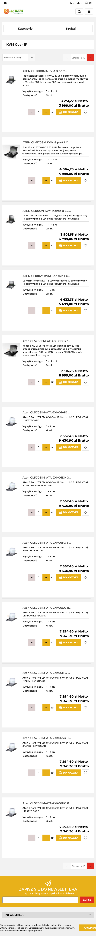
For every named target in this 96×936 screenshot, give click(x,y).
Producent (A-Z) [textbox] (12, 57)
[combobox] (18, 57)
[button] (89, 3)
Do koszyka (68, 112)
